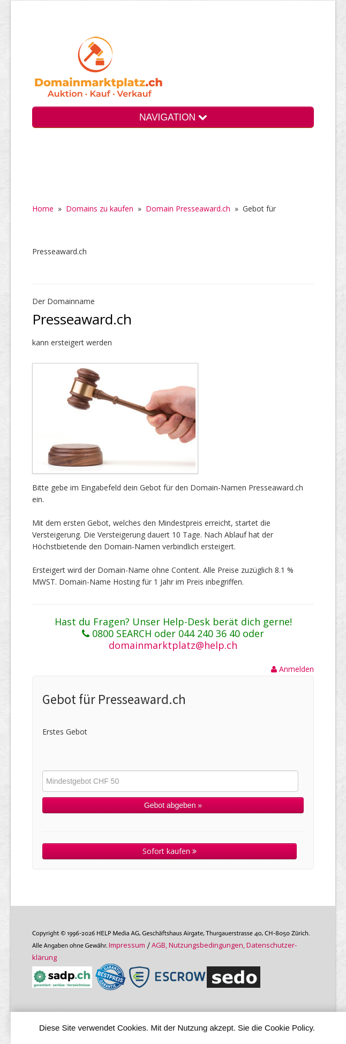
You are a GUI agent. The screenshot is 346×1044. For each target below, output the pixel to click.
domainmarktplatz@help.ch (173, 645)
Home (43, 208)
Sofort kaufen (169, 851)
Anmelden (292, 669)
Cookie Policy (289, 1027)
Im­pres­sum (127, 945)
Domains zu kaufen (99, 208)
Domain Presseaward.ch (188, 208)
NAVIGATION (173, 117)
